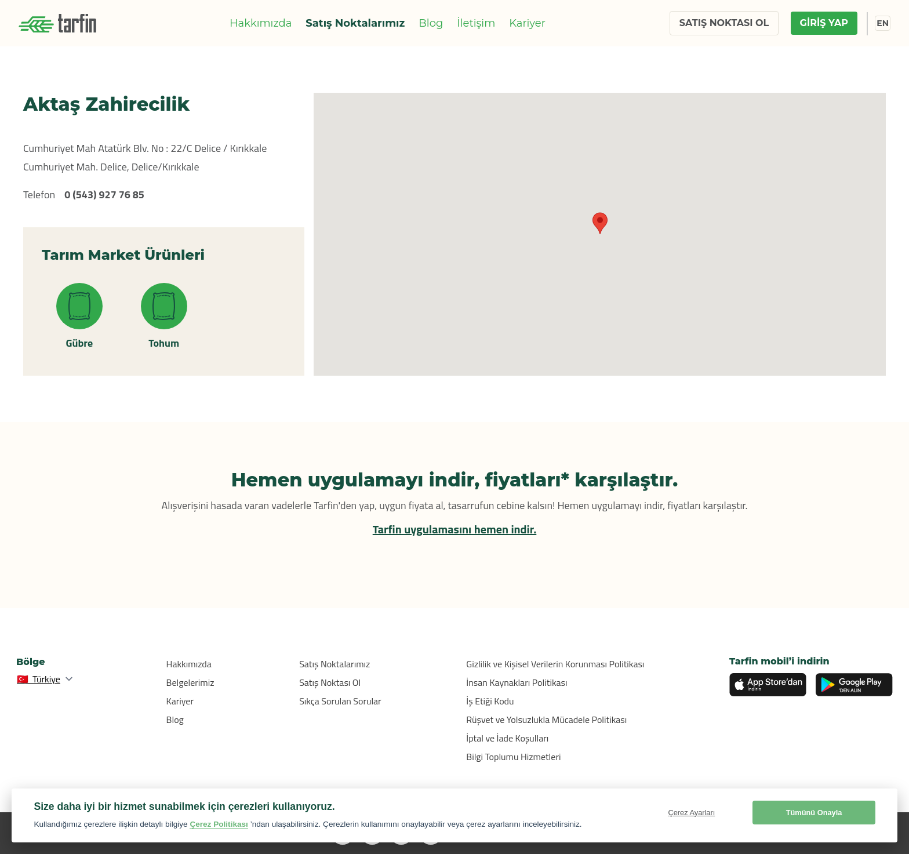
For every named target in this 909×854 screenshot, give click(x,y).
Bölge (30, 661)
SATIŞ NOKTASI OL (724, 22)
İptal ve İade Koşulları (507, 738)
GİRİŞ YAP (824, 22)
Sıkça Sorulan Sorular (340, 701)
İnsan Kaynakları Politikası (516, 682)
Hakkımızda (261, 23)
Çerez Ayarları (691, 812)
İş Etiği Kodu (490, 701)
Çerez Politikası (219, 824)
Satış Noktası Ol (330, 682)
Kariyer (527, 23)
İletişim (476, 23)
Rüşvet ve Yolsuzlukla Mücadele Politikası (546, 719)
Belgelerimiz (190, 682)
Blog (431, 23)
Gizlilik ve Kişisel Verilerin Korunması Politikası (555, 664)
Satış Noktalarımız (355, 23)
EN (883, 23)
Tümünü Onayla (814, 812)
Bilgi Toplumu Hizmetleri (513, 757)
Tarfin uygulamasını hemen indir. (455, 529)
